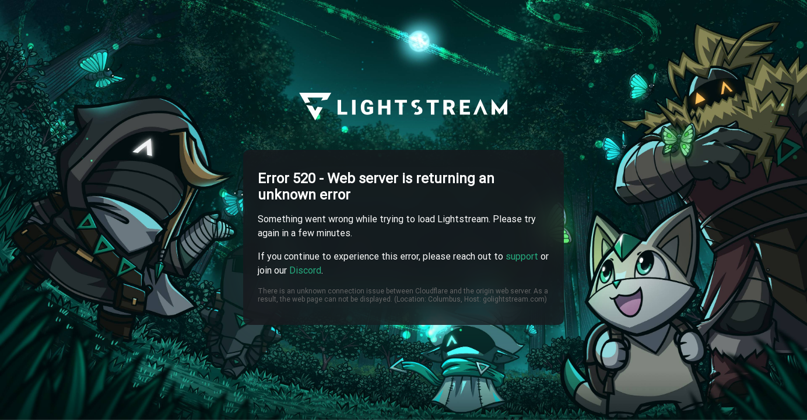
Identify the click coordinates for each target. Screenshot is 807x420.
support (522, 256)
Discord (305, 270)
